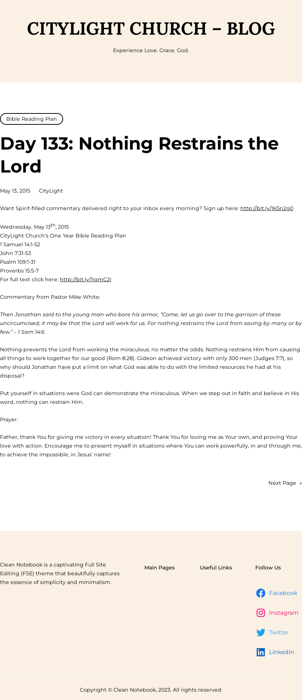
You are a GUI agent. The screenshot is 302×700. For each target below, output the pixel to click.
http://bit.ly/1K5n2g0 (266, 208)
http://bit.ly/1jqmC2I (85, 279)
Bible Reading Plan (31, 119)
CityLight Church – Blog (151, 28)
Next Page (285, 483)
